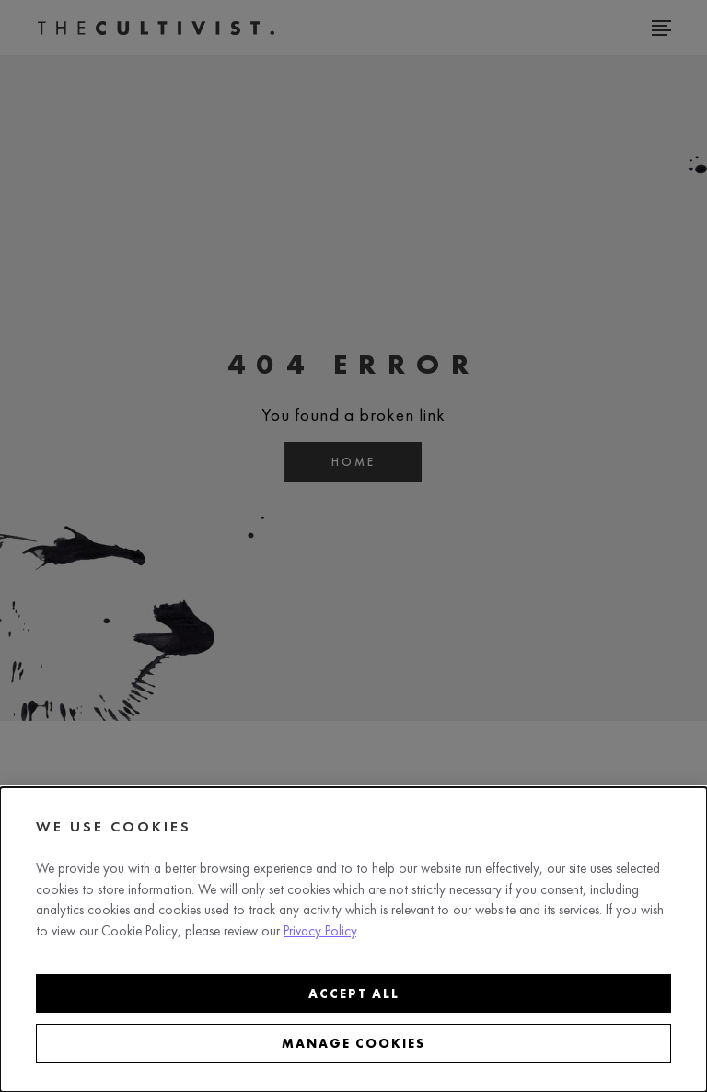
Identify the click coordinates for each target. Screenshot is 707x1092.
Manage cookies (353, 1043)
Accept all (354, 993)
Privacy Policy (320, 931)
